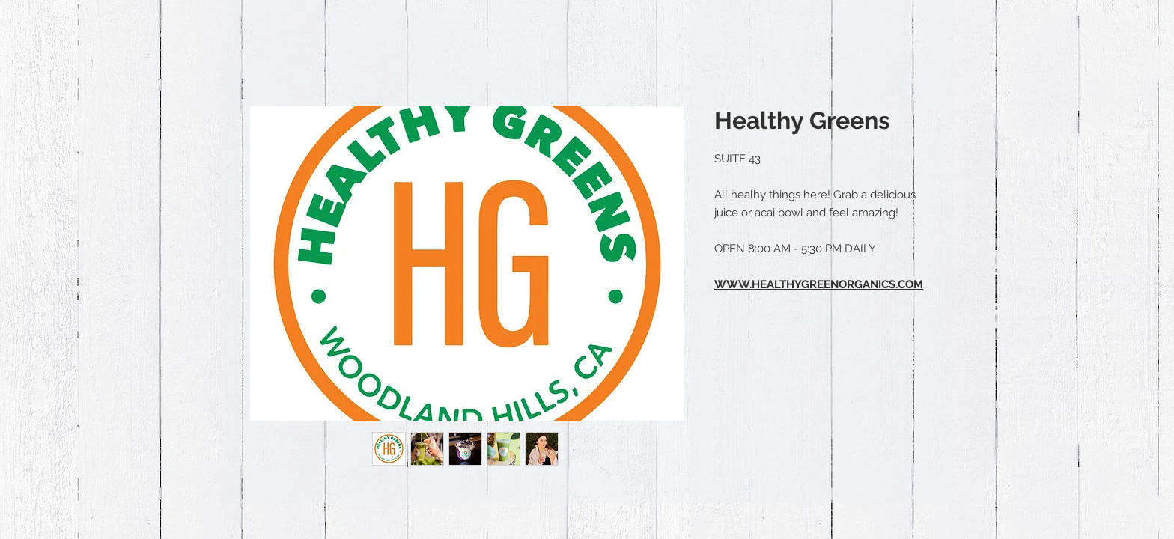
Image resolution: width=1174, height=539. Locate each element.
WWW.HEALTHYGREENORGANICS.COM (818, 284)
